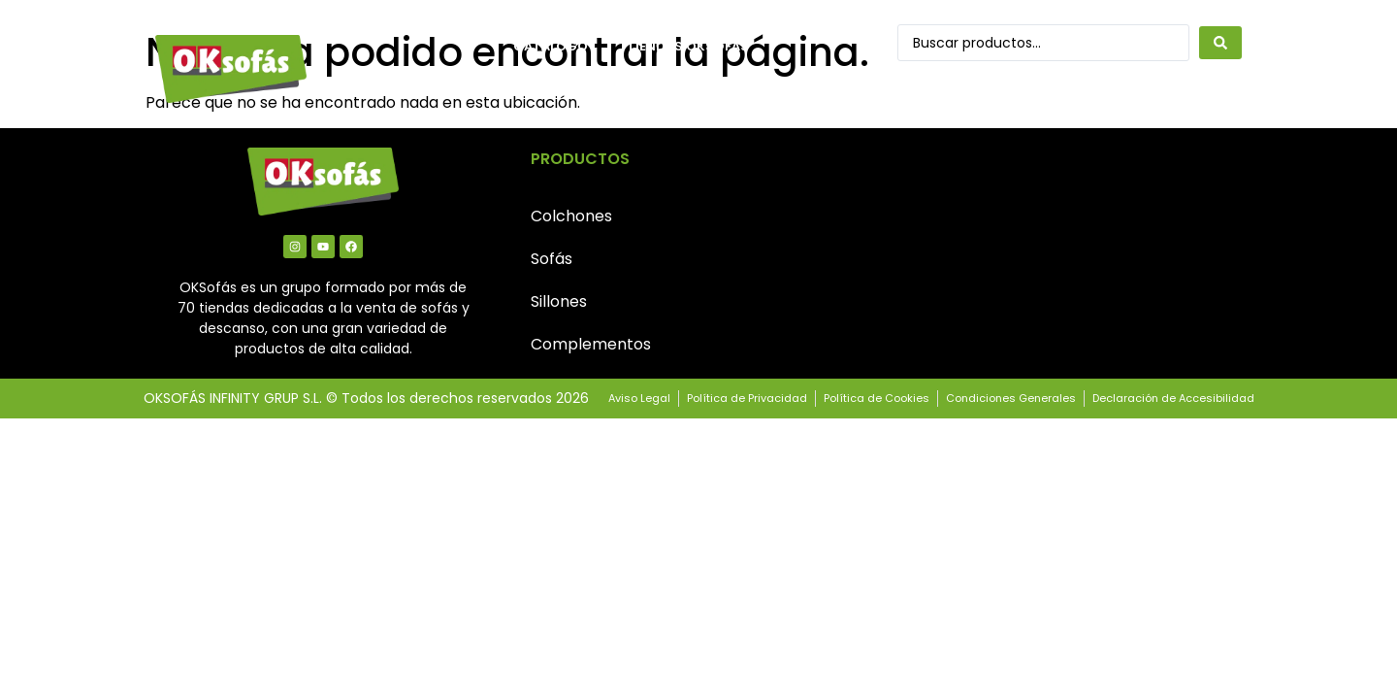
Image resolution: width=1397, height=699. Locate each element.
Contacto (552, 91)
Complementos (591, 344)
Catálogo (550, 46)
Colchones (571, 216)
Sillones (559, 301)
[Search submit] (1220, 42)
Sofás (551, 259)
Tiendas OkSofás (688, 46)
